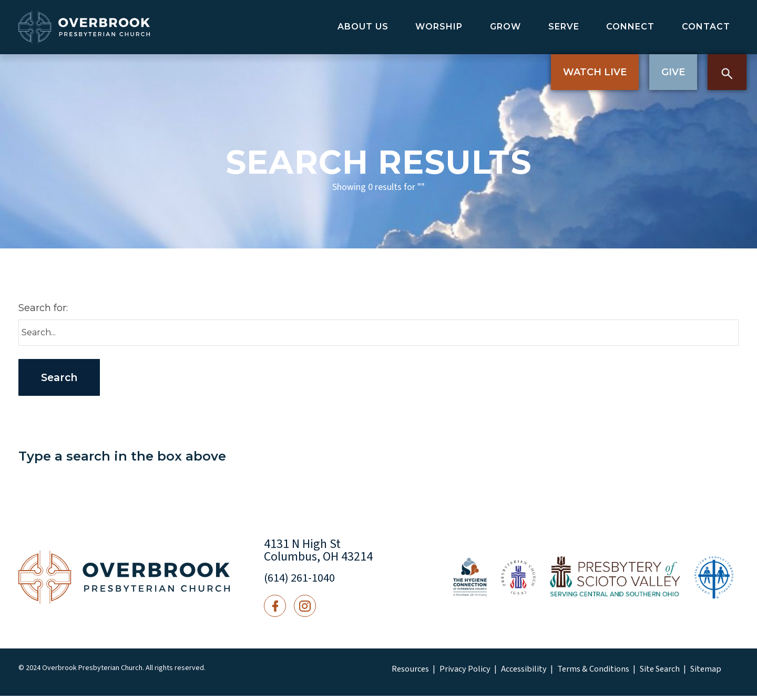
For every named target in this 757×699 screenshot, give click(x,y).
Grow (505, 27)
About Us (362, 27)
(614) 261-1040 (303, 581)
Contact (706, 27)
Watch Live (595, 72)
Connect (630, 27)
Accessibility (510, 672)
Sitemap (673, 672)
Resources (409, 672)
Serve (563, 27)
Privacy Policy (458, 672)
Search (727, 72)
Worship (439, 27)
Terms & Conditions (572, 672)
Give (673, 72)
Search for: (43, 308)
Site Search (631, 672)
